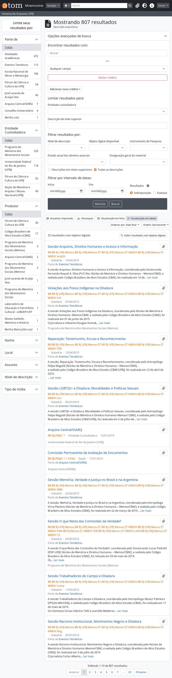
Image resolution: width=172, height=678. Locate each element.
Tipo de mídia (15, 389)
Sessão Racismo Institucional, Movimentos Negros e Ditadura (94, 621)
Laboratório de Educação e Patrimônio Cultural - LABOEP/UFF (21, 308)
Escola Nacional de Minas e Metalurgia (21, 73)
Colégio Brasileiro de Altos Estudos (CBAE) (21, 233)
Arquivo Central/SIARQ (21, 104)
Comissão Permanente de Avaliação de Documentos (88, 453)
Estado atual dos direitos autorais (69, 155)
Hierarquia (85, 218)
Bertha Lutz (21, 118)
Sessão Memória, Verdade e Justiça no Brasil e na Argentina (93, 480)
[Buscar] (107, 53)
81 (130, 672)
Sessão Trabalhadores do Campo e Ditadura (81, 576)
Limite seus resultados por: (21, 25)
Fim (91, 184)
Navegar (52, 5)
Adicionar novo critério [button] (64, 89)
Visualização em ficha (111, 218)
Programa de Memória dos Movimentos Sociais (21, 151)
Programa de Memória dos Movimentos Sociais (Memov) (21, 246)
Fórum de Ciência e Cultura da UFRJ (21, 84)
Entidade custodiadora (62, 105)
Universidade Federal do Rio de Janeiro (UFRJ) (21, 165)
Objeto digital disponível (104, 141)
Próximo (141, 672)
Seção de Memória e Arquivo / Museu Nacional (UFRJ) (21, 191)
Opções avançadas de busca (69, 36)
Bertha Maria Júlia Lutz (21, 330)
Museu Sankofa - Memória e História (21, 320)
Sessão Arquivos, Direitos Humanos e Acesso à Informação (93, 247)
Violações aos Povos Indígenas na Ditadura (80, 288)
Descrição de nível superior (65, 119)
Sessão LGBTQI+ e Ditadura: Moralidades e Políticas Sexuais (93, 388)
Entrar (162, 5)
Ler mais (152, 277)
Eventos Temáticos (21, 65)
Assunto (11, 364)
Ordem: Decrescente (155, 224)
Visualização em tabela (141, 218)
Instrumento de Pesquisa (145, 141)
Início (51, 184)
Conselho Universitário (21, 111)
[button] (137, 5)
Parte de (11, 39)
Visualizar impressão (59, 218)
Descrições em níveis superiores (72, 169)
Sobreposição (142, 193)
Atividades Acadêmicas (21, 56)
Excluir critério (107, 77)
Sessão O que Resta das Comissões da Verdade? (84, 521)
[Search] (99, 5)
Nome (9, 340)
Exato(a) (162, 193)
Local (9, 352)
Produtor (11, 206)
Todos (9, 47)
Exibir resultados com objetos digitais (143, 235)
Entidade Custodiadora (15, 130)
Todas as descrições (110, 169)
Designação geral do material (128, 155)
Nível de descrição (18, 377)
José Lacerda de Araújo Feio (21, 95)
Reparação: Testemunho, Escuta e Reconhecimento (87, 339)
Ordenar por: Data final (124, 224)
